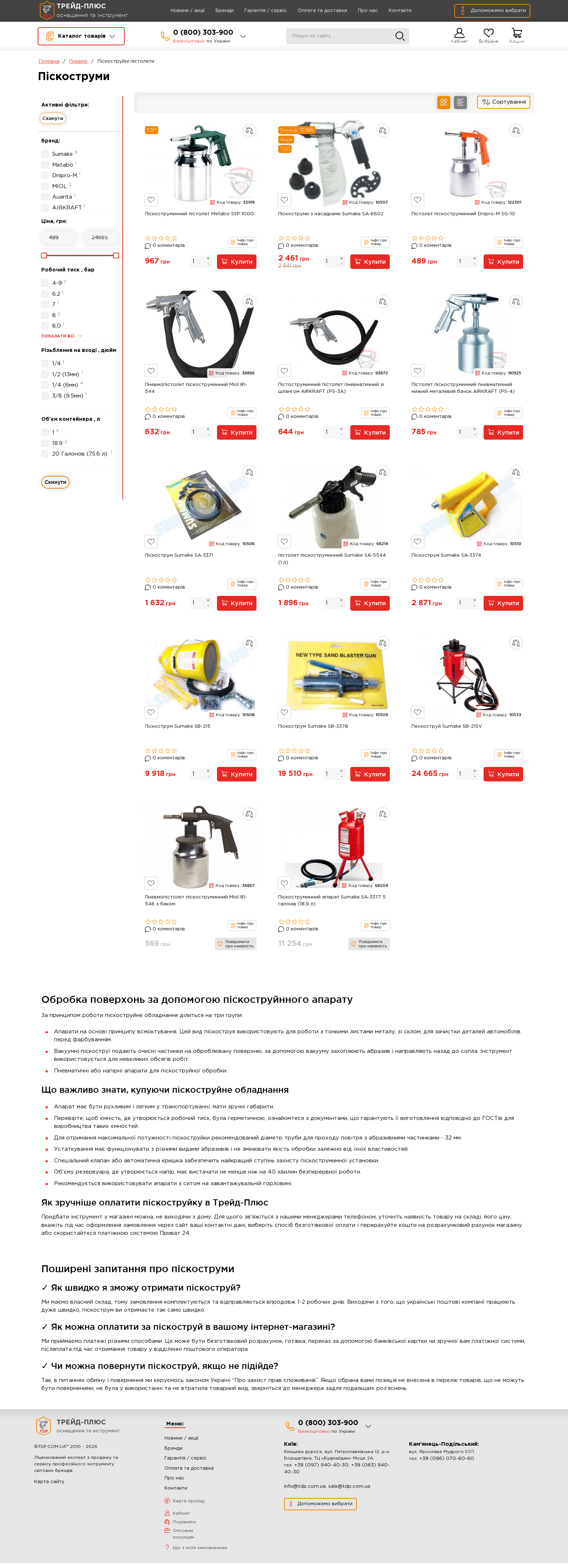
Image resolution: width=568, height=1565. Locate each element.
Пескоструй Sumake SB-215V (447, 728)
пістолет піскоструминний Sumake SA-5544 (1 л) (332, 560)
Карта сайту (49, 1484)
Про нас (359, 11)
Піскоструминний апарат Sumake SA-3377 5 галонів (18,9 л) (332, 902)
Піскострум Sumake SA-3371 (179, 557)
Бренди (216, 11)
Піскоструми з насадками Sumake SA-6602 (331, 214)
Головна (49, 61)
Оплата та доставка (313, 11)
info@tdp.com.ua (305, 1488)
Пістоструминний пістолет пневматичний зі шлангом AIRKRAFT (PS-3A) (331, 388)
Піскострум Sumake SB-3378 (313, 728)
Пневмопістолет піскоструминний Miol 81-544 (196, 388)
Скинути (52, 118)
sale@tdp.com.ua (349, 1488)
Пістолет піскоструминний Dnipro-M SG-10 (463, 214)
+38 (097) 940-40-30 (321, 1467)
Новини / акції (179, 11)
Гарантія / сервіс (257, 11)
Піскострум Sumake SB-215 (177, 728)
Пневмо (78, 61)
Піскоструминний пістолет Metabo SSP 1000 (199, 214)
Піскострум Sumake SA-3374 (446, 557)
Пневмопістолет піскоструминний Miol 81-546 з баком (196, 902)
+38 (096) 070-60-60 (446, 1460)
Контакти (391, 11)
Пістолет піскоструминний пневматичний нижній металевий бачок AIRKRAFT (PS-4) (463, 388)
